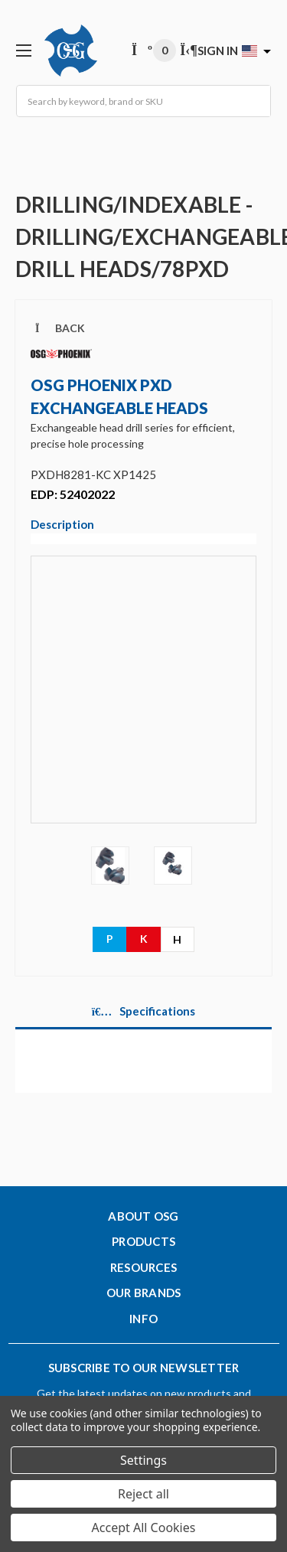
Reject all (143, 1493)
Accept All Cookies (144, 1527)
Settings (143, 1460)
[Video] (143, 700)
